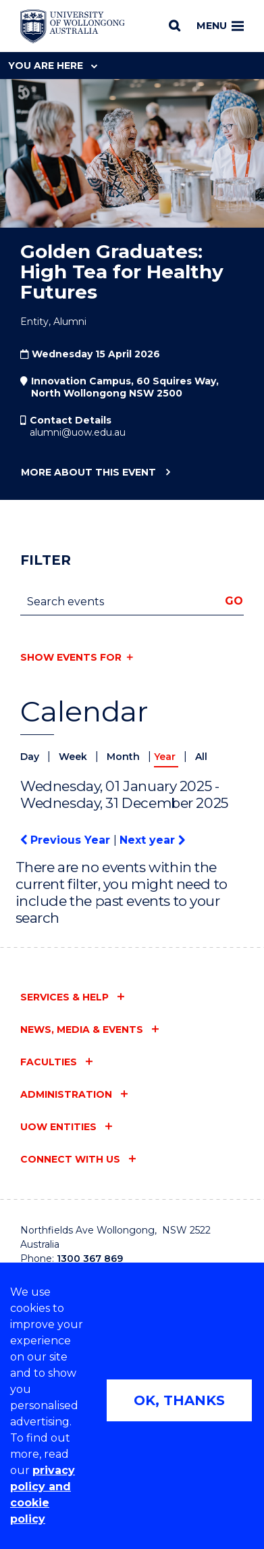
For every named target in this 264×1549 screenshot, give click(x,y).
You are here (52, 65)
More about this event (88, 473)
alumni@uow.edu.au (78, 432)
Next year (152, 840)
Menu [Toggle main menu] (220, 26)
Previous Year (66, 840)
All (201, 757)
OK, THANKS (179, 1400)
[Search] (174, 26)
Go (234, 600)
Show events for (71, 657)
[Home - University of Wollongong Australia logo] (72, 26)
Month (124, 757)
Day (31, 757)
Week (74, 757)
